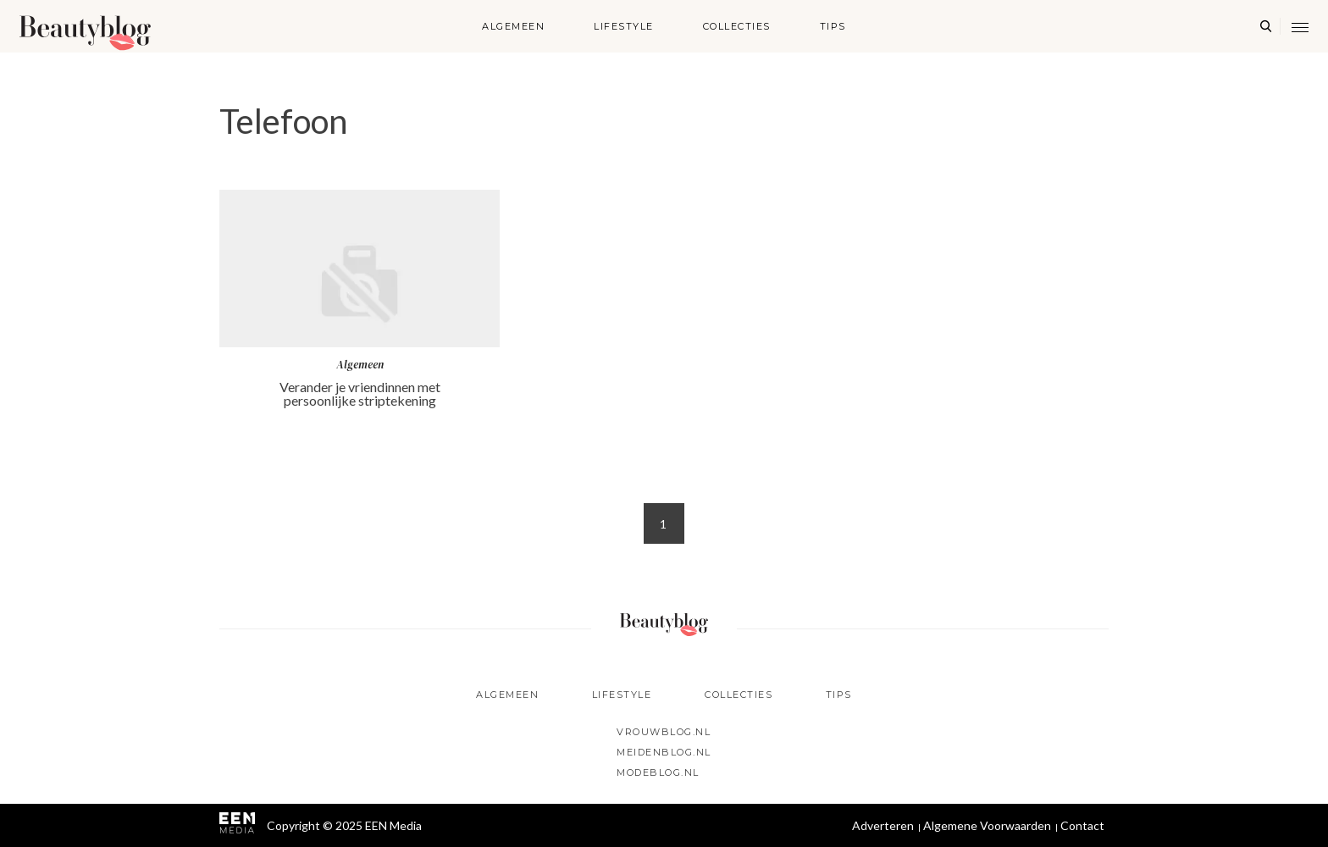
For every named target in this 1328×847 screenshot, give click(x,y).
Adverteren (883, 825)
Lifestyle (624, 26)
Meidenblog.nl (664, 752)
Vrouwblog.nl (664, 732)
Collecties (737, 26)
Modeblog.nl (658, 772)
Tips (833, 26)
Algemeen (513, 26)
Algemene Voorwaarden (987, 825)
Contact (1082, 825)
